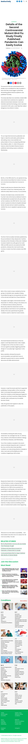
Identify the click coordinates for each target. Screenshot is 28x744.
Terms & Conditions (19, 721)
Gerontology (4, 648)
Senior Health (4, 698)
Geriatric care (4, 646)
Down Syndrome (19, 627)
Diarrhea (17, 624)
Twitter (2, 729)
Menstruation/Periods (6, 676)
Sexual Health (4, 699)
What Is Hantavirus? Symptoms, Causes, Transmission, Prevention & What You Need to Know (10, 575)
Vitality (2, 713)
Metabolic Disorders (5, 680)
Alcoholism (3, 617)
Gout (2, 649)
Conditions (6, 600)
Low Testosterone (19, 652)
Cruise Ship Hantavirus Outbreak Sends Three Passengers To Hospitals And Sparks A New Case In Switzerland (10, 581)
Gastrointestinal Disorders (7, 640)
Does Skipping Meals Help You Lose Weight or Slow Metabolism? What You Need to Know (10, 570)
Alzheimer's (3, 621)
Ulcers (16, 694)
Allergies (3, 618)
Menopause (3, 674)
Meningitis (3, 673)
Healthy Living (18, 713)
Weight (16, 699)
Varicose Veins (18, 696)
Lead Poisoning (18, 645)
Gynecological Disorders (6, 652)
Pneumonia (17, 677)
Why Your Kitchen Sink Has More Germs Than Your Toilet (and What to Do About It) (10, 592)
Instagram (17, 728)
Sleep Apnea (4, 705)
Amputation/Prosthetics (6, 622)
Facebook (3, 728)
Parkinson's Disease (19, 673)
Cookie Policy (18, 724)
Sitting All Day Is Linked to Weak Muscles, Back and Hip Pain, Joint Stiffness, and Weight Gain (10, 586)
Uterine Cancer (18, 695)
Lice (16, 648)
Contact (3, 721)
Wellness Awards (19, 714)
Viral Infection (18, 698)
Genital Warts (4, 645)
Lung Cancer (18, 653)
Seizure (2, 696)
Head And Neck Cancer (6, 653)
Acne (2, 614)
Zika (16, 703)
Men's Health (4, 671)
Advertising (3, 724)
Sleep (2, 703)
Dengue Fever (18, 615)
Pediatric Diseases (19, 674)
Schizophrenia (4, 694)
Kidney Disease (18, 642)
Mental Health (4, 677)
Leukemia (17, 646)
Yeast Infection (18, 702)
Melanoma (3, 670)
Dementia (17, 614)
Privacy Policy (18, 722)
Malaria (2, 668)
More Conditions (23, 600)
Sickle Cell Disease (5, 701)
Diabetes (17, 622)
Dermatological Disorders (21, 620)
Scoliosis (3, 695)
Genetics (3, 643)
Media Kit (17, 719)
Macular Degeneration (6, 667)
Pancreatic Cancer (19, 668)
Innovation (3, 715)
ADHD (2, 615)
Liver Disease (18, 649)
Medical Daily (6, 1)
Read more (17, 741)
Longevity (17, 650)
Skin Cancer (4, 702)
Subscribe (3, 722)
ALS (1, 620)
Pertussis (17, 676)
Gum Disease (4, 650)
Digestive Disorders (19, 625)
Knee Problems (18, 643)
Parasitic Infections (19, 671)
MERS (2, 678)
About (2, 719)
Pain (16, 667)
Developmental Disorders (21, 621)
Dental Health (18, 617)
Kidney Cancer (18, 640)
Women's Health (19, 701)
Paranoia (17, 670)
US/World (14, 21)
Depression (17, 618)
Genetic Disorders (5, 642)
